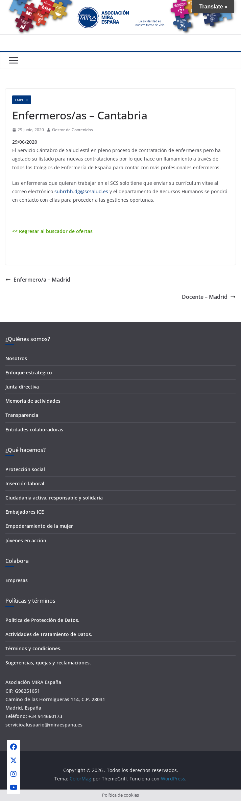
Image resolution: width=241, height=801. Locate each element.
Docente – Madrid (209, 297)
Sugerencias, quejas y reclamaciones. (48, 662)
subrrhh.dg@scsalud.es (81, 191)
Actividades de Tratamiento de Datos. (48, 634)
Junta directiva (22, 386)
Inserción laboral (24, 483)
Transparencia (21, 415)
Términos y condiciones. (33, 648)
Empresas (16, 580)
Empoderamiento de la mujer (39, 526)
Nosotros (16, 358)
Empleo (21, 99)
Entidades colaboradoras (34, 429)
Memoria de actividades (33, 401)
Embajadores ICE (24, 512)
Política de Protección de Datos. (42, 620)
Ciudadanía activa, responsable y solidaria (54, 497)
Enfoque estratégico (28, 372)
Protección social (25, 469)
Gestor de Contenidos (72, 130)
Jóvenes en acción (25, 540)
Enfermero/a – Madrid (37, 279)
